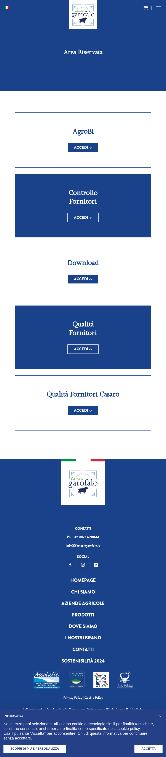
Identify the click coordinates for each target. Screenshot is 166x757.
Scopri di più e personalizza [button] (34, 748)
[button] (160, 716)
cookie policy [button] (129, 729)
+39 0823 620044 (85, 537)
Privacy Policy (72, 697)
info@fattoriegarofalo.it (83, 545)
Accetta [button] (148, 748)
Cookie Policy (94, 697)
